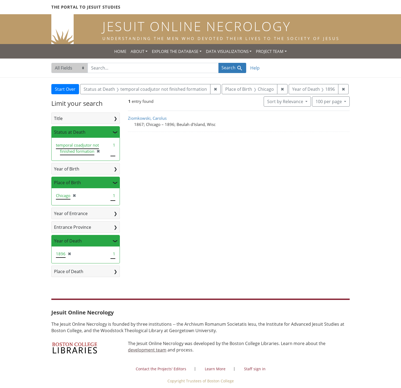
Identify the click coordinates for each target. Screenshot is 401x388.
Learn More (215, 368)
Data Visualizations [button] (227, 51)
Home (120, 51)
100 (329, 101)
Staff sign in (255, 368)
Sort (285, 101)
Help (255, 68)
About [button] (137, 51)
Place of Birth (67, 183)
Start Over (65, 89)
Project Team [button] (270, 51)
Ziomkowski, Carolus (147, 118)
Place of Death (68, 271)
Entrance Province (72, 227)
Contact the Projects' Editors (161, 368)
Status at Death (69, 132)
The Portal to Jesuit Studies (85, 7)
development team (147, 350)
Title (58, 118)
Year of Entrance (71, 213)
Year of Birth (66, 169)
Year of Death (68, 241)
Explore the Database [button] (175, 51)
